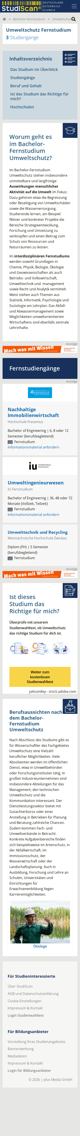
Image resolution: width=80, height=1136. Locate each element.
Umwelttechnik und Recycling (38, 532)
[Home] (4, 19)
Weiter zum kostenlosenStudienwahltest (40, 677)
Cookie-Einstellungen (24, 1001)
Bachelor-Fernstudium (29, 19)
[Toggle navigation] (74, 6)
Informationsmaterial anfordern (33, 447)
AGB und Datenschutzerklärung (33, 993)
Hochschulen (22, 106)
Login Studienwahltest (26, 1015)
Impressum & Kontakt (25, 1008)
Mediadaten (17, 1056)
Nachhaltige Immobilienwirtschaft (33, 412)
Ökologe (40, 946)
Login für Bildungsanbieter (29, 1070)
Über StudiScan (20, 986)
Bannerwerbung (21, 1048)
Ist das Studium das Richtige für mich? (39, 96)
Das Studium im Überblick (34, 69)
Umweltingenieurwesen (36, 482)
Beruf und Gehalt (26, 85)
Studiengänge (22, 77)
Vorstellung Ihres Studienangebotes (36, 1041)
